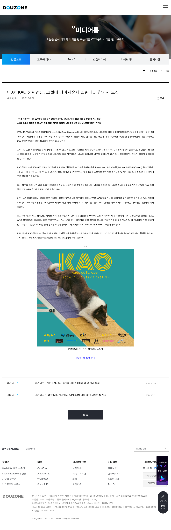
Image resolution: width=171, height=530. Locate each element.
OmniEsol (42, 468)
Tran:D (71, 59)
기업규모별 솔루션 (11, 484)
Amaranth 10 (43, 473)
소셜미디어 (99, 59)
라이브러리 (127, 59)
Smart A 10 (42, 484)
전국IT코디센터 (155, 483)
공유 (162, 98)
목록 (85, 414)
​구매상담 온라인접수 (154, 476)
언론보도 (16, 59)
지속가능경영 (79, 473)
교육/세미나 (44, 59)
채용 (74, 479)
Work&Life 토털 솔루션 (13, 468)
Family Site (141, 449)
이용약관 (30, 449)
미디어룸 (153, 70)
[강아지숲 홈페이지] (85, 357)
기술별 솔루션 (9, 479)
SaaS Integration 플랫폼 (14, 473)
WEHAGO (42, 479)
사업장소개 (78, 468)
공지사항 (155, 59)
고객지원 (76, 484)
